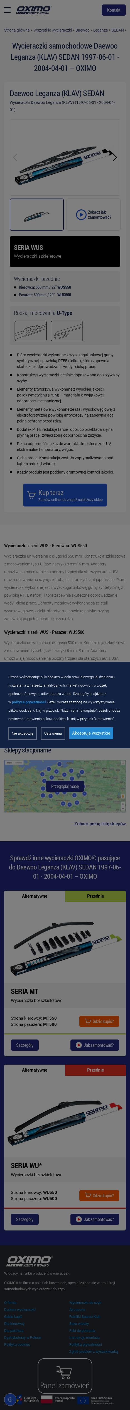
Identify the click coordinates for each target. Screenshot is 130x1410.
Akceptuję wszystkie (91, 733)
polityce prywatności (29, 702)
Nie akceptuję (22, 733)
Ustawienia (53, 733)
